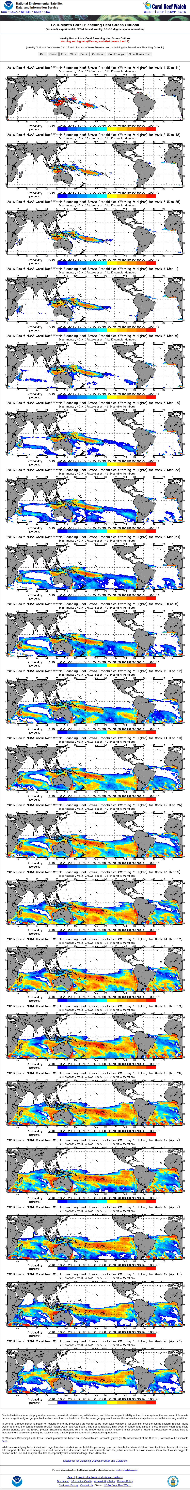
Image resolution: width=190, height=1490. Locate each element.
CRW (47, 11)
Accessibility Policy (104, 1481)
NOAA (14, 11)
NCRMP (171, 11)
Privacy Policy (125, 1481)
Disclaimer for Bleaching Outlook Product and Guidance (95, 1460)
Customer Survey (68, 1485)
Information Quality (81, 1481)
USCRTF (149, 11)
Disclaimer (63, 1481)
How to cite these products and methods (99, 1477)
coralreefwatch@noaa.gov (127, 1470)
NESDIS (26, 11)
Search (71, 1477)
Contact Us (86, 1485)
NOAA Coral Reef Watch (117, 1485)
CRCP (160, 11)
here (4, 1441)
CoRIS (182, 11)
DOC (4, 11)
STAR (37, 11)
